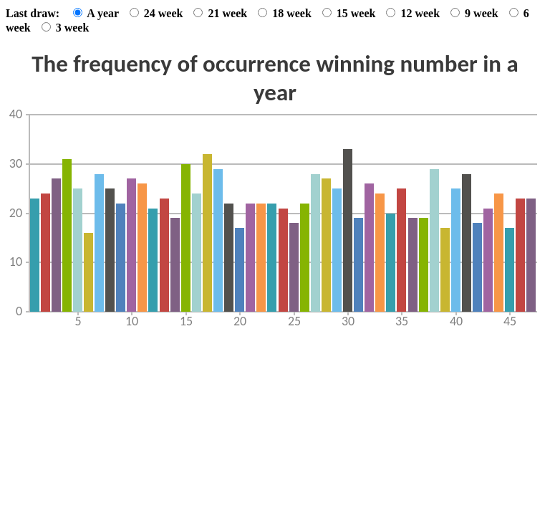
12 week (414, 13)
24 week (158, 13)
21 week (221, 13)
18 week (286, 13)
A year (97, 13)
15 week (350, 13)
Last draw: (32, 13)
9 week (475, 13)
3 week (66, 28)
